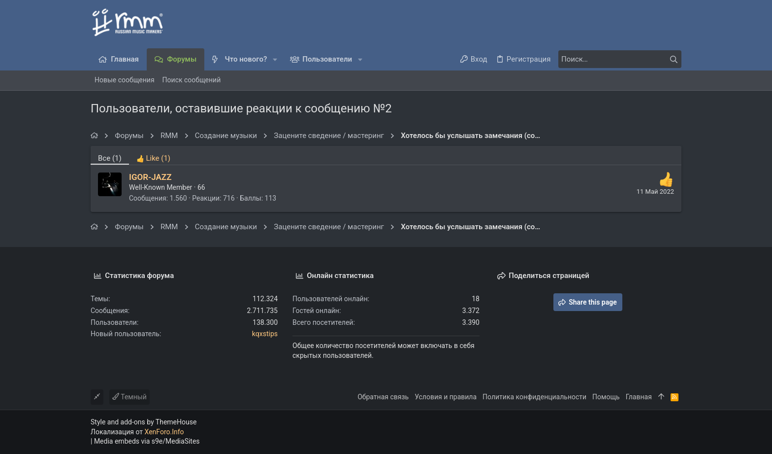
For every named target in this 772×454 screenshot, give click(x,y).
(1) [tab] (110, 158)
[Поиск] (619, 59)
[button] (275, 59)
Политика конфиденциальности (534, 397)
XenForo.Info (164, 432)
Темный (129, 397)
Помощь (606, 397)
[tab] (153, 155)
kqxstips (265, 334)
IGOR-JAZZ (150, 177)
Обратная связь (383, 397)
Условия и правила (446, 397)
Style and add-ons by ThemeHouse (143, 422)
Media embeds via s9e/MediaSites (147, 441)
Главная (639, 397)
